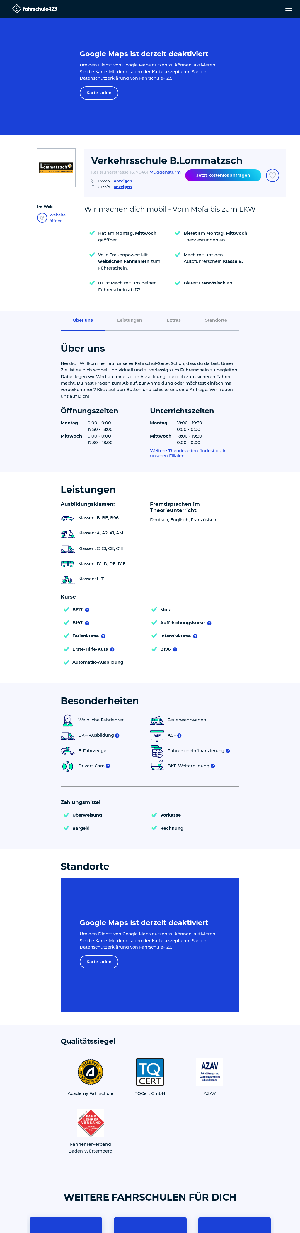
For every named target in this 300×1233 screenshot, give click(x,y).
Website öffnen (51, 217)
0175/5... (115, 186)
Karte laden (99, 92)
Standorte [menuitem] (216, 320)
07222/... (115, 181)
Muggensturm (165, 172)
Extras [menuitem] (174, 320)
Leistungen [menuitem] (129, 320)
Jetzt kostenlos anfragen (223, 175)
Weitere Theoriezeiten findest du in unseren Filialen (188, 453)
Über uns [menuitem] (83, 320)
